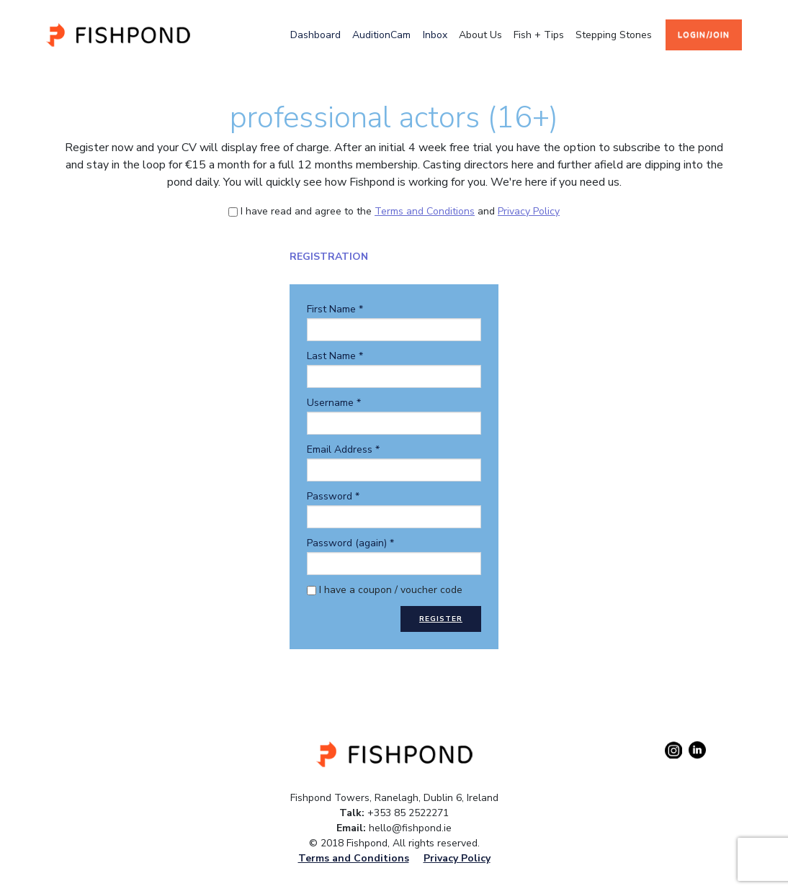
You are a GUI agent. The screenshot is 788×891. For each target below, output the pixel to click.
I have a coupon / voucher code (384, 590)
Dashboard (315, 35)
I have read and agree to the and (394, 211)
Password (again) (350, 543)
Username (334, 403)
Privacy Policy (529, 211)
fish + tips (539, 35)
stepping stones (614, 35)
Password (333, 496)
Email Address (343, 449)
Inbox (435, 35)
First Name (335, 309)
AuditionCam (381, 35)
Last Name (335, 356)
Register (440, 619)
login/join (704, 35)
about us (480, 35)
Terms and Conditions (425, 211)
